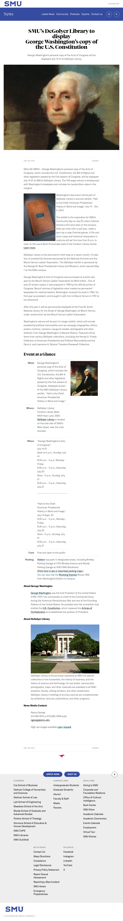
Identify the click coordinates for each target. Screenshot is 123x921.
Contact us (96, 14)
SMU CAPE (19, 830)
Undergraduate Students (66, 785)
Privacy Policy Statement (46, 869)
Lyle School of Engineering (27, 801)
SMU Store (89, 809)
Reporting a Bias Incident (46, 881)
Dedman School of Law (25, 797)
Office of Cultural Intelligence (92, 799)
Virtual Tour (89, 831)
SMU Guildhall (21, 839)
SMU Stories (89, 836)
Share (95, 161)
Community (62, 14)
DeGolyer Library (45, 419)
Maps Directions (42, 856)
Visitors (41, 559)
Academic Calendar (93, 814)
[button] (114, 774)
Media (56, 803)
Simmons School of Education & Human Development (30, 825)
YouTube (67, 865)
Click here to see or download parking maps (60, 570)
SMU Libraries (21, 835)
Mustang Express (68, 574)
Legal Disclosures (42, 865)
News (8, 14)
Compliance (40, 860)
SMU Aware (40, 886)
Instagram (68, 856)
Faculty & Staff (61, 798)
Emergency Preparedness (41, 892)
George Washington (41, 593)
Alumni (57, 794)
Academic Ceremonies (94, 818)
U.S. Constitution (51, 608)
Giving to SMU (90, 785)
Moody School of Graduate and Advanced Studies (29, 812)
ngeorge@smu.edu (40, 720)
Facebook (68, 851)
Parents (57, 807)
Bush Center (89, 805)
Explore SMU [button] (113, 4)
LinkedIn (67, 860)
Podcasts (75, 14)
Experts (85, 14)
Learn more (29, 247)
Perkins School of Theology (27, 818)
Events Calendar (91, 823)
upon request (64, 727)
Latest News (48, 14)
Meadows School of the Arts (28, 806)
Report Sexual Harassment (41, 876)
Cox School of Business (25, 785)
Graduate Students (63, 789)
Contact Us (39, 851)
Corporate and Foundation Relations (94, 791)
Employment (89, 827)
